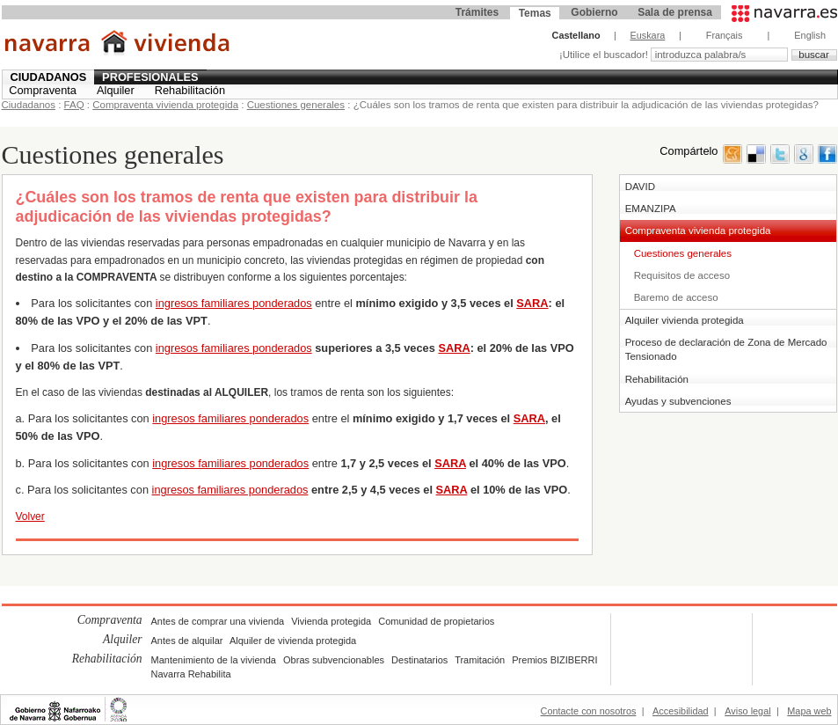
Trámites (477, 12)
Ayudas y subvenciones (678, 401)
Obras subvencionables (333, 660)
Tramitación (480, 660)
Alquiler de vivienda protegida (293, 640)
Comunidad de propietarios (436, 621)
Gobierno (594, 12)
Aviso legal (747, 711)
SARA (532, 303)
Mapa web (809, 711)
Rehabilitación (190, 90)
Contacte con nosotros (589, 711)
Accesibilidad (680, 711)
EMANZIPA (650, 208)
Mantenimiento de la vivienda (213, 660)
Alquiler (116, 90)
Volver (30, 516)
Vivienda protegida (331, 621)
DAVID (640, 186)
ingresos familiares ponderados (234, 303)
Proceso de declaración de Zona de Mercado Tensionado (726, 349)
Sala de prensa (675, 12)
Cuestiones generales (296, 104)
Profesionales (150, 77)
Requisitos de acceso (682, 275)
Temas (535, 13)
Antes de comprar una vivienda (218, 621)
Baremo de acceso (676, 297)
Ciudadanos (48, 77)
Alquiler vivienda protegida (684, 320)
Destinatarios (419, 660)
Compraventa (43, 90)
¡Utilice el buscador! (605, 54)
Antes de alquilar (187, 640)
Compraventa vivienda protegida (165, 104)
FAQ (74, 104)
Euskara (647, 35)
